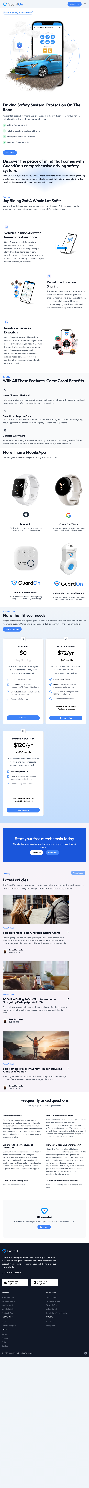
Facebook (50, 1322)
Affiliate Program (9, 1326)
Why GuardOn (8, 1297)
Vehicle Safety (8, 1309)
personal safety (36, 1257)
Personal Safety (8, 1301)
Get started (23, 718)
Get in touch (44, 1227)
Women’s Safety (53, 1301)
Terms (4, 1334)
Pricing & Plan (7, 1313)
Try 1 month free (66, 718)
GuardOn (12, 1353)
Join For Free (74, 4)
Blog (4, 1322)
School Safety (52, 1309)
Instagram (50, 1326)
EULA (4, 1342)
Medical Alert (7, 1305)
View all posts (78, 873)
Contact (5, 1346)
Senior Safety (52, 1297)
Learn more (36, 852)
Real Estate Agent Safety (56, 1313)
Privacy (5, 1338)
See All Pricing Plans (12, 629)
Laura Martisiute (16, 950)
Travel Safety (51, 1305)
